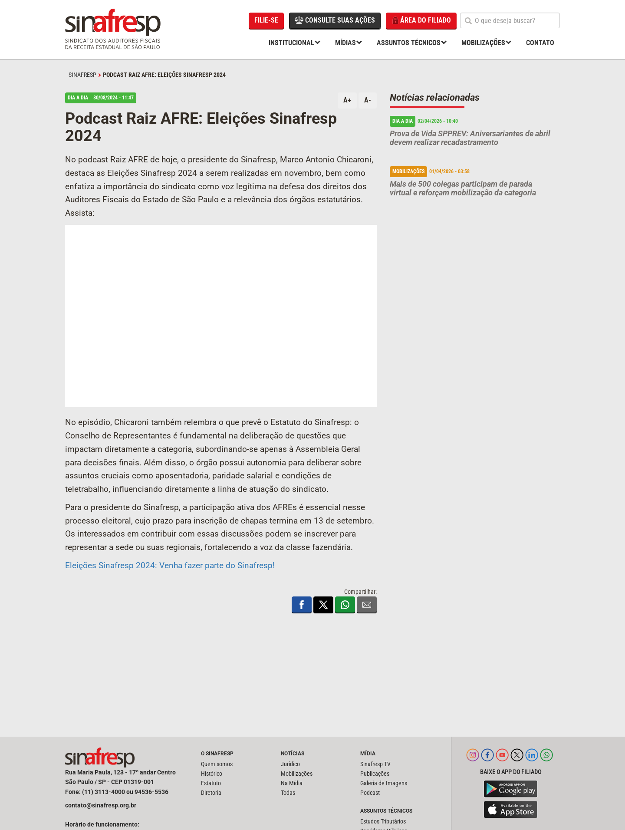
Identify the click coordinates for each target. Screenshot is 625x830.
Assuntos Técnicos (409, 43)
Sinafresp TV (375, 764)
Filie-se (266, 20)
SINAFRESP (82, 74)
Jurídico (290, 764)
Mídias (345, 43)
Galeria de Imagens (383, 783)
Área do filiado (421, 20)
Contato (540, 43)
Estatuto (211, 783)
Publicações (374, 773)
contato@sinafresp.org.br (100, 805)
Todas (288, 792)
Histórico (211, 773)
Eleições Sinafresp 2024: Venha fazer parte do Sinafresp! (170, 565)
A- (367, 100)
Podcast (370, 792)
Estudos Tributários (383, 821)
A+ (347, 100)
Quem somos (217, 764)
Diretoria (211, 792)
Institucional (291, 43)
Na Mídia (292, 783)
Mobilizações (483, 43)
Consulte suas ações (335, 20)
